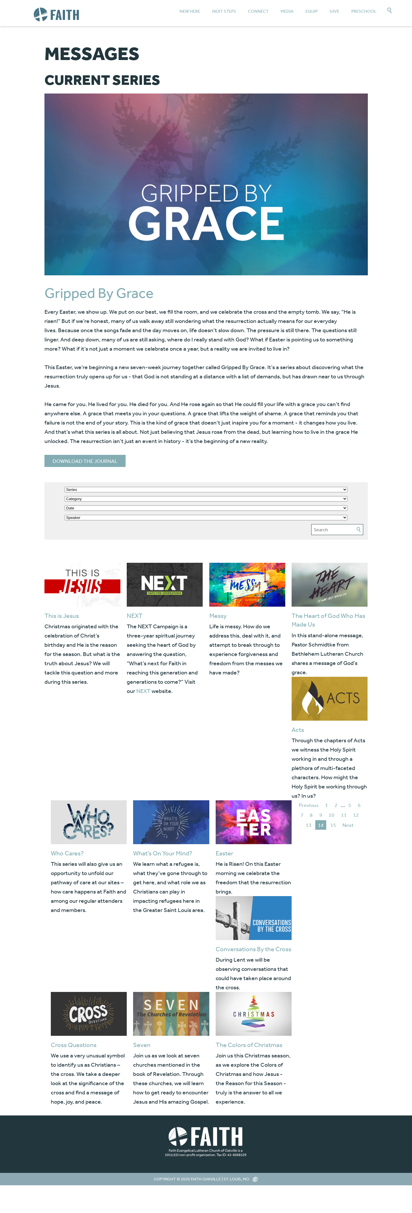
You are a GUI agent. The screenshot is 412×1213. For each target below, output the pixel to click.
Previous (309, 805)
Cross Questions (73, 1044)
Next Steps (224, 11)
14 (321, 825)
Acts (298, 729)
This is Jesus (61, 615)
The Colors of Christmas (249, 1044)
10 (331, 815)
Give (334, 11)
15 (333, 825)
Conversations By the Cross (253, 949)
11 (344, 815)
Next (348, 825)
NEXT (135, 615)
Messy (218, 615)
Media (287, 11)
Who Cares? (67, 853)
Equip (311, 11)
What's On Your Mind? (162, 853)
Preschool (363, 11)
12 (356, 815)
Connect (258, 11)
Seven (141, 1044)
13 (309, 825)
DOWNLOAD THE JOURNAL (85, 461)
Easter (224, 853)
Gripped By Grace (99, 293)
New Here (190, 11)
